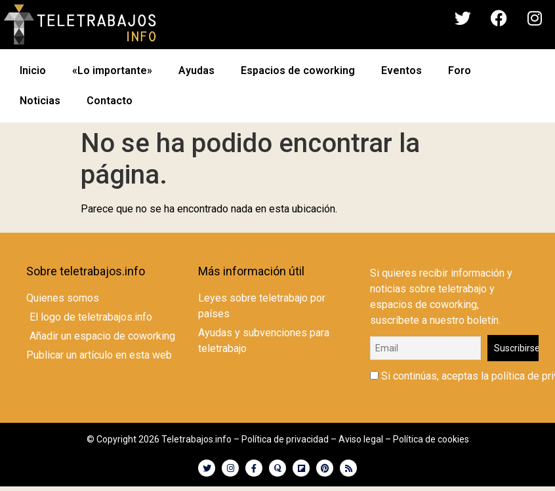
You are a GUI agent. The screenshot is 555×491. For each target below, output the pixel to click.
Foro (459, 70)
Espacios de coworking (298, 70)
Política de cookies (431, 439)
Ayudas (196, 70)
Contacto (110, 100)
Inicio (33, 70)
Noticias (40, 100)
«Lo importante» (112, 70)
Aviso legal (361, 439)
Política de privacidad (285, 439)
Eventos (401, 70)
